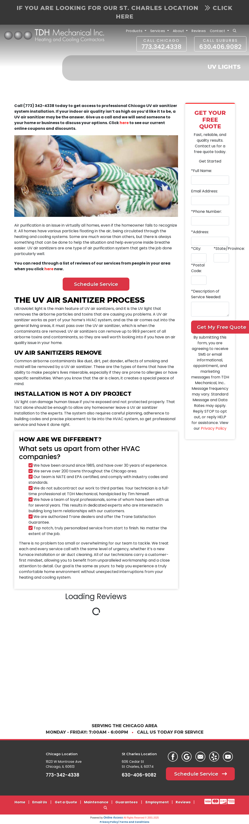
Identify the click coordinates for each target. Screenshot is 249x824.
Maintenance (96, 802)
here (124, 123)
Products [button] (135, 30)
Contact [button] (218, 30)
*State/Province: (229, 248)
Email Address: (204, 191)
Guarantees (126, 802)
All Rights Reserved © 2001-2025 (141, 817)
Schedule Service (96, 284)
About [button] (179, 30)
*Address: (200, 232)
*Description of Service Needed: (206, 294)
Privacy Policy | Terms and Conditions (124, 822)
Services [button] (158, 30)
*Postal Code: (198, 268)
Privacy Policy (213, 428)
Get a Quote (66, 802)
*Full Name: (201, 170)
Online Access (113, 817)
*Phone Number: (206, 211)
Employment (157, 802)
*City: (196, 248)
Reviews (199, 30)
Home (19, 802)
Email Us (39, 802)
